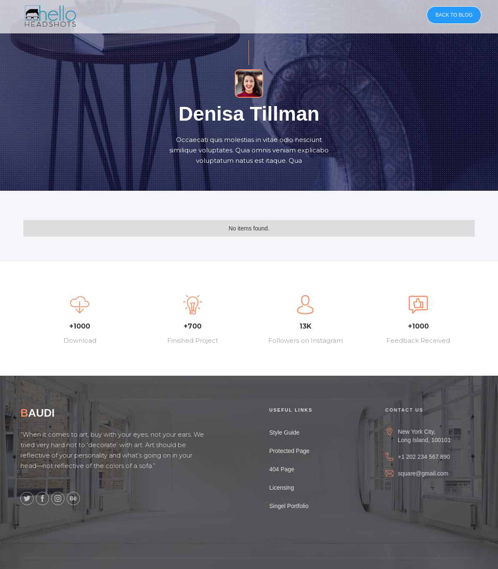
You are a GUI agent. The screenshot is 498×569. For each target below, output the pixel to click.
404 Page (289, 469)
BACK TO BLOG (454, 15)
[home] (50, 14)
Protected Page (297, 451)
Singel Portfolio (296, 506)
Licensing (289, 487)
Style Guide (292, 432)
